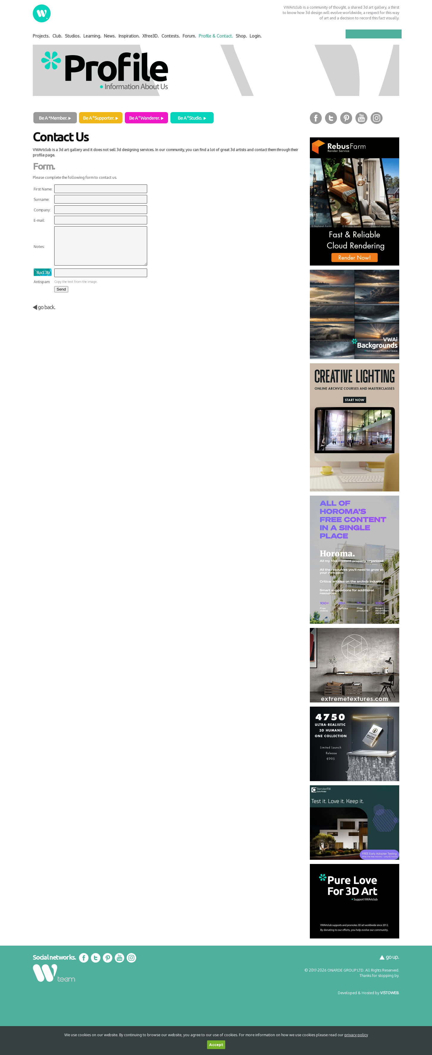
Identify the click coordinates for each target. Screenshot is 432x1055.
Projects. (41, 35)
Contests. (170, 35)
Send (61, 289)
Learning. (92, 35)
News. (110, 35)
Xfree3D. (150, 35)
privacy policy (356, 1034)
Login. (256, 35)
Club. (57, 35)
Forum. (189, 35)
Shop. (241, 35)
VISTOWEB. (389, 992)
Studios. (73, 35)
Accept (216, 1044)
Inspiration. (129, 35)
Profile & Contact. (216, 35)
